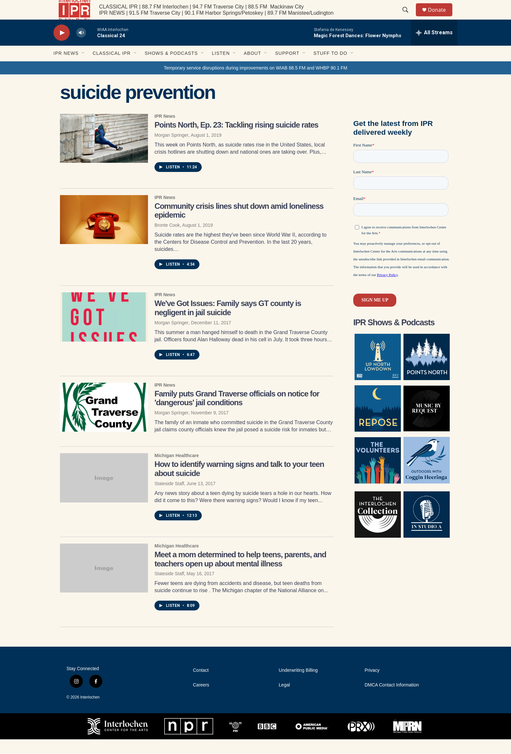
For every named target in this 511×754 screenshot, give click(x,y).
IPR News (66, 67)
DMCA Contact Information (392, 699)
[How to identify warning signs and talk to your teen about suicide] (104, 492)
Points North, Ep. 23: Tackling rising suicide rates (236, 139)
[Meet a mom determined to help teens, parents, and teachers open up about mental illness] (104, 582)
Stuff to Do (330, 67)
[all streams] (434, 47)
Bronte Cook (167, 239)
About (252, 67)
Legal (284, 699)
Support (287, 67)
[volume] (81, 47)
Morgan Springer (171, 149)
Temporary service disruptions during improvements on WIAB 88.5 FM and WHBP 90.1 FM (255, 82)
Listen (221, 67)
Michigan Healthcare (176, 470)
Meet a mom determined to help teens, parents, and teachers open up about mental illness (240, 574)
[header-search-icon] (408, 17)
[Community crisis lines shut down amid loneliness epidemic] (104, 234)
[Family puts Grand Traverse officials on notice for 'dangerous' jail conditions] (104, 421)
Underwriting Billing (298, 685)
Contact (201, 685)
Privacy (372, 685)
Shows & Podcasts (171, 67)
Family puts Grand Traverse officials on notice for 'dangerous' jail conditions (236, 413)
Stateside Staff (169, 498)
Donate (441, 17)
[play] (61, 47)
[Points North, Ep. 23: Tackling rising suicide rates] (104, 153)
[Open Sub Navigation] (83, 67)
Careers (201, 699)
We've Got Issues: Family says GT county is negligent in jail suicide (227, 322)
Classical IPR (112, 67)
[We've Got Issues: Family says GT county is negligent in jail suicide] (104, 331)
